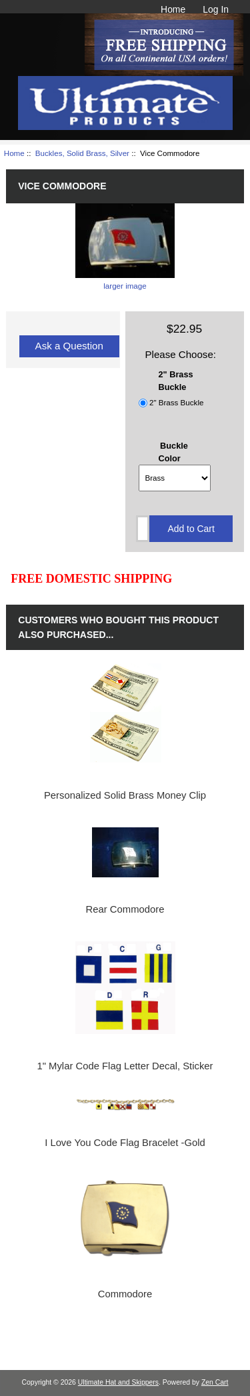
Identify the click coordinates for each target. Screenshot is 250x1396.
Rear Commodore (125, 909)
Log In (216, 9)
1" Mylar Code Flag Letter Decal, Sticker (125, 1066)
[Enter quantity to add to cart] (142, 528)
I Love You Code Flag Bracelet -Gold (125, 1142)
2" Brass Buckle (176, 403)
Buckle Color (173, 452)
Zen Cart (215, 1382)
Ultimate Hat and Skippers (118, 1382)
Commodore (125, 1294)
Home (173, 9)
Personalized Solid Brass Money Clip (125, 795)
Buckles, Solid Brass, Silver (82, 153)
